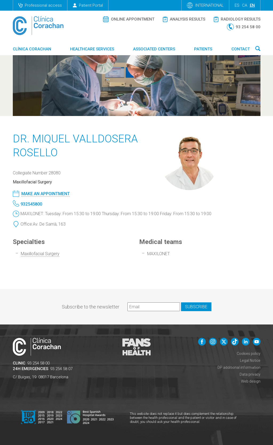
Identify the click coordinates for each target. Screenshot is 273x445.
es (237, 5)
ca (244, 5)
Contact (240, 49)
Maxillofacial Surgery (40, 253)
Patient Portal (88, 5)
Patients (203, 49)
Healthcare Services (92, 49)
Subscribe (196, 306)
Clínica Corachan (32, 49)
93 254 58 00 (38, 363)
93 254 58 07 (61, 368)
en (252, 5)
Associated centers (154, 49)
